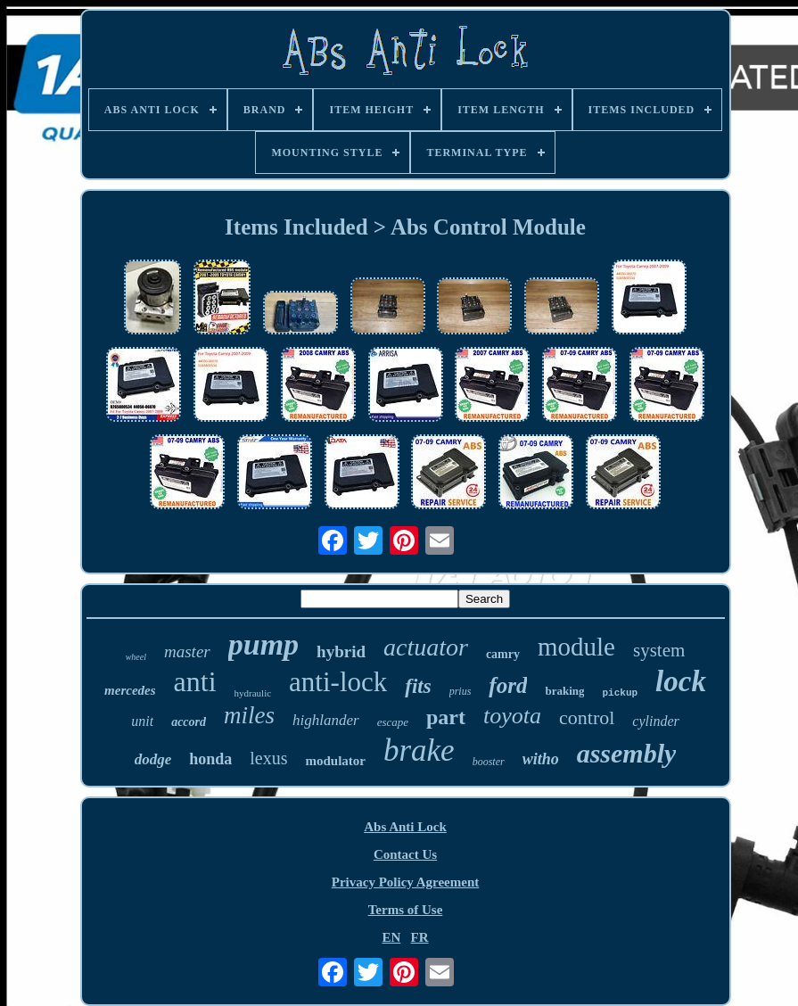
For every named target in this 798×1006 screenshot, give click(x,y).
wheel (136, 657)
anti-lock (338, 681)
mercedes (129, 690)
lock (680, 681)
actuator (425, 647)
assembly (627, 753)
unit (142, 721)
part (445, 717)
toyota (512, 716)
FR (420, 937)
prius (460, 691)
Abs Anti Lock (405, 827)
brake (419, 750)
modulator (335, 761)
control (586, 717)
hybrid (341, 651)
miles (249, 715)
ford (508, 685)
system (659, 650)
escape (392, 722)
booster (489, 761)
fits (418, 686)
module (576, 646)
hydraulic (253, 693)
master (187, 651)
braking (564, 690)
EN (391, 937)
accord (188, 722)
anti (195, 681)
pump (263, 644)
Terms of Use (405, 910)
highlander (325, 720)
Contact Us (405, 854)
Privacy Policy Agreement (406, 882)
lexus (268, 758)
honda (210, 759)
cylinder (655, 721)
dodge (153, 759)
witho (540, 759)
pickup (620, 693)
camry (503, 654)
